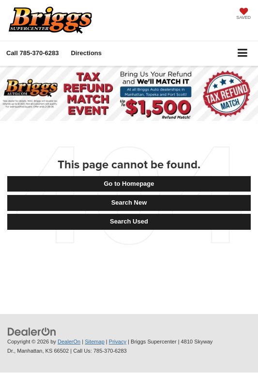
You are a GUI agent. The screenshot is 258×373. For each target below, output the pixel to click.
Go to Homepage (129, 183)
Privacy (117, 341)
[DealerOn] (32, 331)
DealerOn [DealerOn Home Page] (69, 341)
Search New (129, 202)
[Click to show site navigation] (243, 53)
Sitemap (95, 341)
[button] (32, 53)
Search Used (129, 221)
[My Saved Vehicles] (243, 14)
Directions (86, 53)
